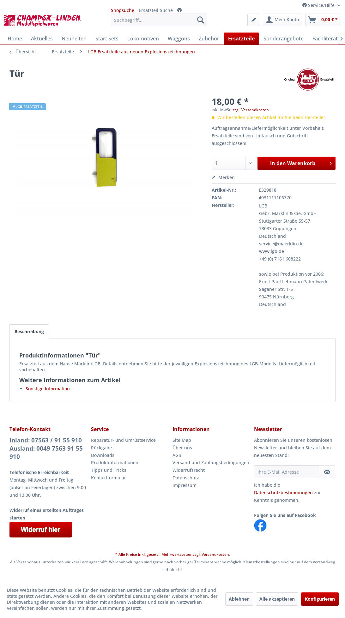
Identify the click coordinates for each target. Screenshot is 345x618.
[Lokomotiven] (143, 39)
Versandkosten (215, 554)
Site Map (181, 440)
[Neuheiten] (74, 39)
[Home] (15, 39)
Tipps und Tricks (108, 470)
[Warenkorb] (323, 20)
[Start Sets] (107, 39)
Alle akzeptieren (277, 599)
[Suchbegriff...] (159, 20)
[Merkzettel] (253, 20)
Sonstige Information (48, 389)
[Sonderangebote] (283, 39)
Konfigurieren (320, 599)
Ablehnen (239, 599)
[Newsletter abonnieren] (327, 471)
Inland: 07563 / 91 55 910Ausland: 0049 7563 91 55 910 (46, 448)
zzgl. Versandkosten (251, 109)
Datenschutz (185, 478)
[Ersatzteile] (241, 39)
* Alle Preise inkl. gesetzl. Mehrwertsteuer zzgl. (158, 554)
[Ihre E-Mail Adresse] (286, 471)
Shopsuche (122, 10)
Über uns (182, 448)
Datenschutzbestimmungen (283, 492)
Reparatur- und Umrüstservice (123, 440)
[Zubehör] (209, 39)
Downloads (102, 455)
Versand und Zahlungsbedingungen (210, 462)
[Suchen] (200, 20)
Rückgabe (101, 448)
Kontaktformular (108, 478)
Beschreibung (29, 331)
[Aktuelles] (42, 39)
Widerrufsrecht (188, 470)
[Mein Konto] (282, 20)
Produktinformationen (114, 462)
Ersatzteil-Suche (156, 10)
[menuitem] (159, 20)
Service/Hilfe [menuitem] (319, 5)
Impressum (184, 485)
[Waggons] (178, 39)
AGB (176, 455)
